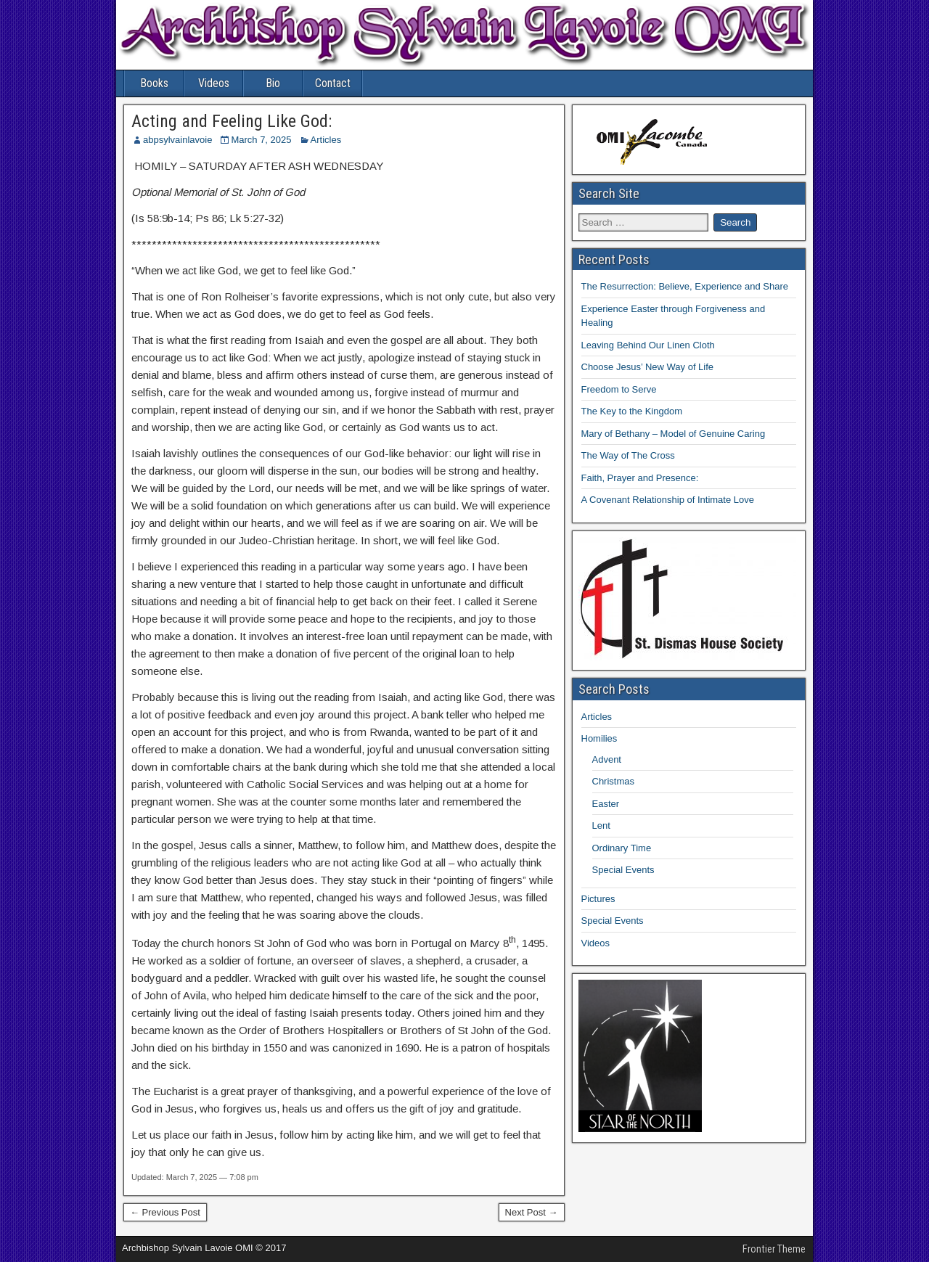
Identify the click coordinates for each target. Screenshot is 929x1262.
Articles (326, 139)
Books (154, 83)
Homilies (599, 738)
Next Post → (531, 1212)
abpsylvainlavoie (177, 139)
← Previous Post (165, 1212)
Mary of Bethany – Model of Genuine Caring (673, 433)
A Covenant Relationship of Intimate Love (667, 499)
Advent (606, 759)
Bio (273, 83)
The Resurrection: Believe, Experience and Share (684, 286)
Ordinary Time (622, 848)
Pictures (598, 898)
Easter (606, 803)
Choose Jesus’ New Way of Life (647, 366)
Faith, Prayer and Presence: (640, 477)
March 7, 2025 (261, 139)
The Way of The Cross (628, 455)
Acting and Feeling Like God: (231, 121)
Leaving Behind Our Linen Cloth (648, 345)
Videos (213, 83)
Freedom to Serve (619, 389)
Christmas (613, 781)
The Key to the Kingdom (631, 411)
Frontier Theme (774, 1248)
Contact (333, 83)
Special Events (623, 869)
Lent (601, 825)
